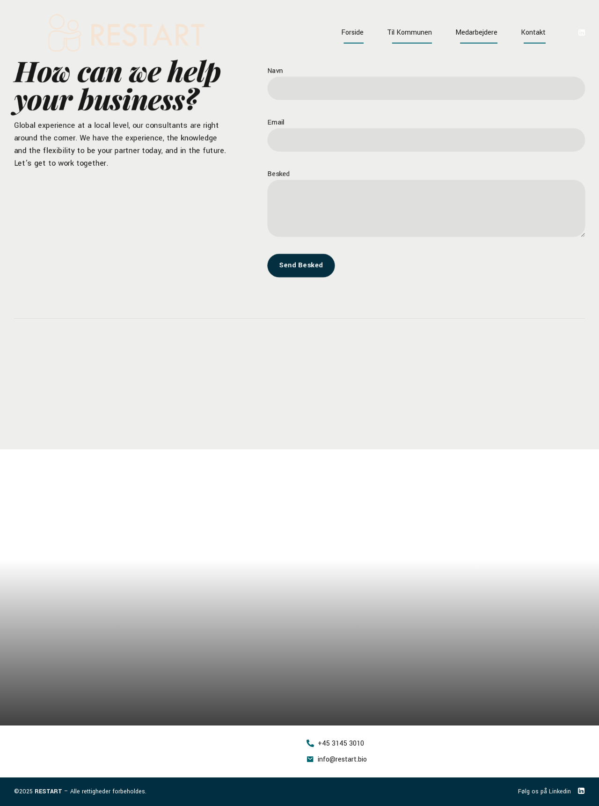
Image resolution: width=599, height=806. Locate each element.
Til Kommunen (409, 32)
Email (272, 121)
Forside (352, 32)
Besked (275, 174)
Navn (272, 68)
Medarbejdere (476, 32)
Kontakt (533, 32)
